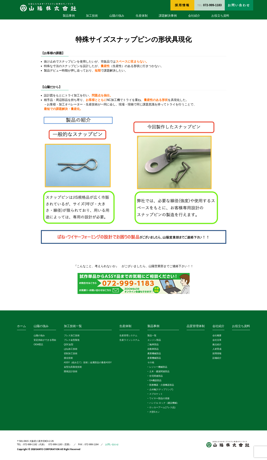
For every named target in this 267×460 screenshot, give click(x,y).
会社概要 (216, 335)
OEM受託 (38, 344)
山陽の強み (116, 15)
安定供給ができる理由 (45, 340)
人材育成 (216, 349)
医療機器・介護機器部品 (161, 385)
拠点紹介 (216, 344)
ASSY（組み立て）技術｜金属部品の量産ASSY (88, 362)
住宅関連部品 (156, 376)
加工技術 (92, 15)
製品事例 (69, 15)
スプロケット (156, 394)
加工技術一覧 (73, 326)
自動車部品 (153, 349)
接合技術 (68, 358)
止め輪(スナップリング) (161, 389)
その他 (150, 362)
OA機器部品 (155, 380)
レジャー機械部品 (158, 367)
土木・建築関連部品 (159, 371)
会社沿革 (216, 340)
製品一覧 (151, 335)
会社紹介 (194, 15)
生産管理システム (128, 335)
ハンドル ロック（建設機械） (164, 403)
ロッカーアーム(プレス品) (162, 407)
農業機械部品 (154, 353)
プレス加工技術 (72, 335)
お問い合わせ (112, 444)
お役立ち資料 (220, 15)
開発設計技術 (70, 371)
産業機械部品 (154, 358)
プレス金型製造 (72, 340)
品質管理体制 (196, 326)
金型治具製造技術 (73, 367)
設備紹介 (216, 358)
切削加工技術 (70, 353)
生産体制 (142, 15)
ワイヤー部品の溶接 (159, 398)
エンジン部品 (154, 340)
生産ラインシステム (129, 340)
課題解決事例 (168, 15)
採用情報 (182, 5)
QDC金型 (68, 344)
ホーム (21, 326)
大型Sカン (154, 412)
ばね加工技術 (70, 349)
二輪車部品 (153, 344)
